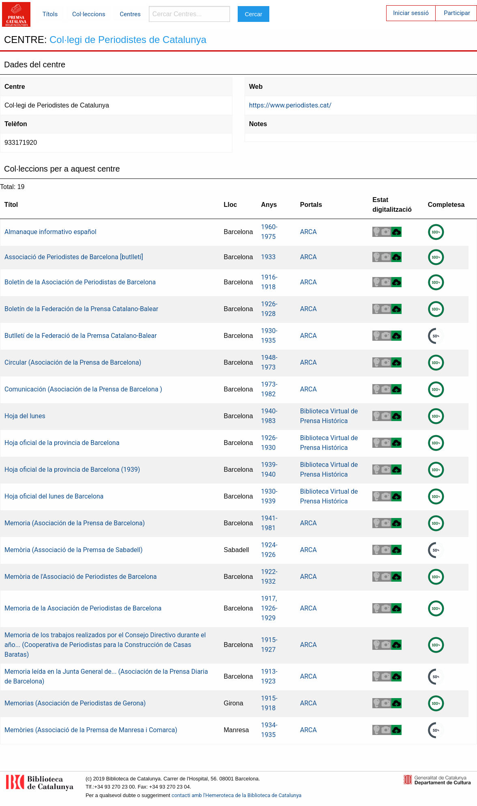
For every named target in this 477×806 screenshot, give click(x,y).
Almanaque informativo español (50, 232)
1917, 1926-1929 (269, 608)
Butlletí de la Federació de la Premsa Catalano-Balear (80, 336)
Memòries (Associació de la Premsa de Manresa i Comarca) (90, 730)
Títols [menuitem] (50, 14)
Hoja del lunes (24, 416)
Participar (457, 13)
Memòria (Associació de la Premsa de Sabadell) (73, 550)
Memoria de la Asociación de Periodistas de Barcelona (82, 608)
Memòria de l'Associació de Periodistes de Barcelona (80, 576)
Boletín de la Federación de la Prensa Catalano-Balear (81, 309)
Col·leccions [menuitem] (88, 14)
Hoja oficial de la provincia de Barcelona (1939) (72, 469)
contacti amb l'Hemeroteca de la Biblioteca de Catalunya (236, 795)
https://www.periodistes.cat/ (290, 105)
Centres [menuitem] (130, 14)
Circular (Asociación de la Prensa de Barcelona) (72, 362)
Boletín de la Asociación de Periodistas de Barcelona (80, 282)
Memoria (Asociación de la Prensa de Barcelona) (74, 523)
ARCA (308, 232)
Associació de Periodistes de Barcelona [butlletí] (73, 257)
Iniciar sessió (411, 13)
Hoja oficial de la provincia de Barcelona (61, 443)
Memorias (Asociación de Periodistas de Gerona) (75, 703)
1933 (268, 257)
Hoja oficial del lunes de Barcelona (53, 496)
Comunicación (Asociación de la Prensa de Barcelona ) (83, 389)
